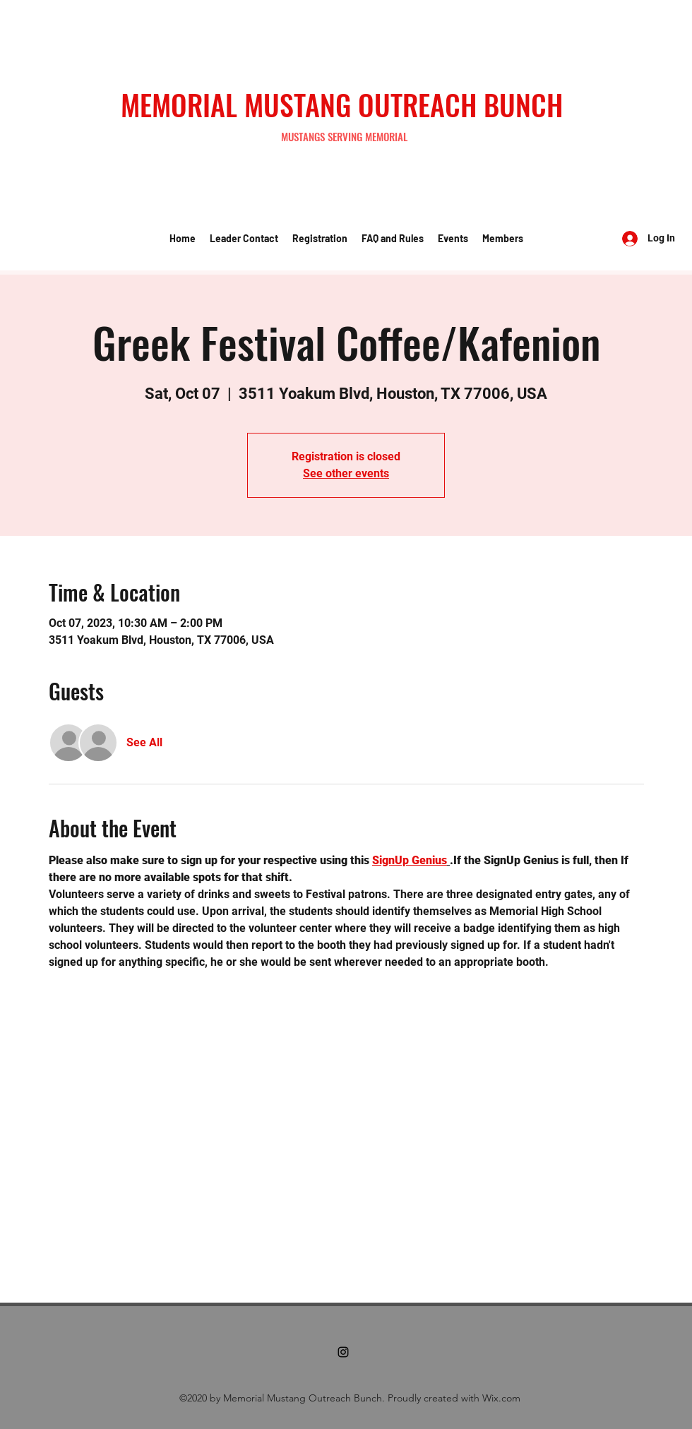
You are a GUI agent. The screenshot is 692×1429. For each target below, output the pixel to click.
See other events (346, 473)
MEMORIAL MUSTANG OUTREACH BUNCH (342, 104)
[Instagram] (343, 1352)
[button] (244, 238)
